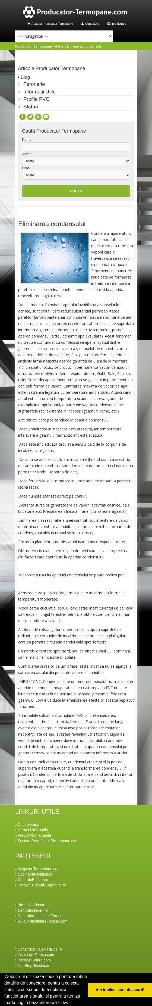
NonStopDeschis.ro (32, 965)
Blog (25, 77)
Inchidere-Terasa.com (34, 954)
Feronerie (34, 84)
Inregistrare (116, 23)
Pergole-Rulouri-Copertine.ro (40, 885)
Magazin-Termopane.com (38, 869)
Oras (26, 168)
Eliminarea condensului (52, 223)
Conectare (90, 23)
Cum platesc (27, 824)
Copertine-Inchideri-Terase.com (43, 916)
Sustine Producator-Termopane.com (46, 841)
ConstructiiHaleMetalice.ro (38, 949)
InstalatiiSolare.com (33, 960)
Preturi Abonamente (33, 835)
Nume (26, 140)
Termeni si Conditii (32, 830)
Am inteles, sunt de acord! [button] (120, 990)
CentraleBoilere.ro (31, 879)
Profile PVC (36, 99)
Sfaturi (59, 46)
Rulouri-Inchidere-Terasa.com (41, 921)
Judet (26, 154)
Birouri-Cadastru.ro (32, 905)
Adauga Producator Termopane (50, 23)
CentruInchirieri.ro (31, 910)
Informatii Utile (39, 92)
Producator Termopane (33, 46)
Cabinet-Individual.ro (33, 874)
